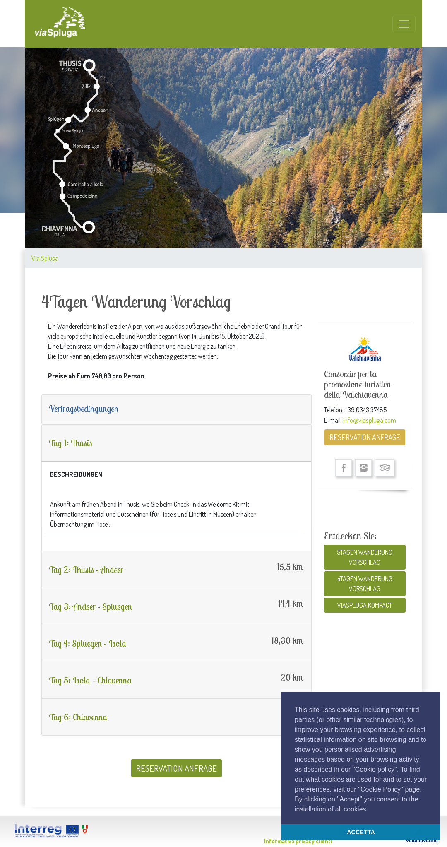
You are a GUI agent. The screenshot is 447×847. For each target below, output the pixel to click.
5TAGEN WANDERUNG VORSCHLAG (364, 557)
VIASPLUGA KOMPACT (364, 605)
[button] (371, 809)
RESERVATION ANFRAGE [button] (176, 768)
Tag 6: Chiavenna (78, 717)
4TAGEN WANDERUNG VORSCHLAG (364, 584)
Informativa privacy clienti (298, 841)
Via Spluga (44, 258)
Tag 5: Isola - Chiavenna (90, 680)
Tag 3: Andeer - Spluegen (90, 606)
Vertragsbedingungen (83, 408)
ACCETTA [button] (361, 832)
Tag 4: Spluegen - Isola (88, 643)
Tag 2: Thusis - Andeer (86, 569)
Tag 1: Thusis (70, 443)
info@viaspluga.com (369, 419)
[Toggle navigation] (404, 24)
